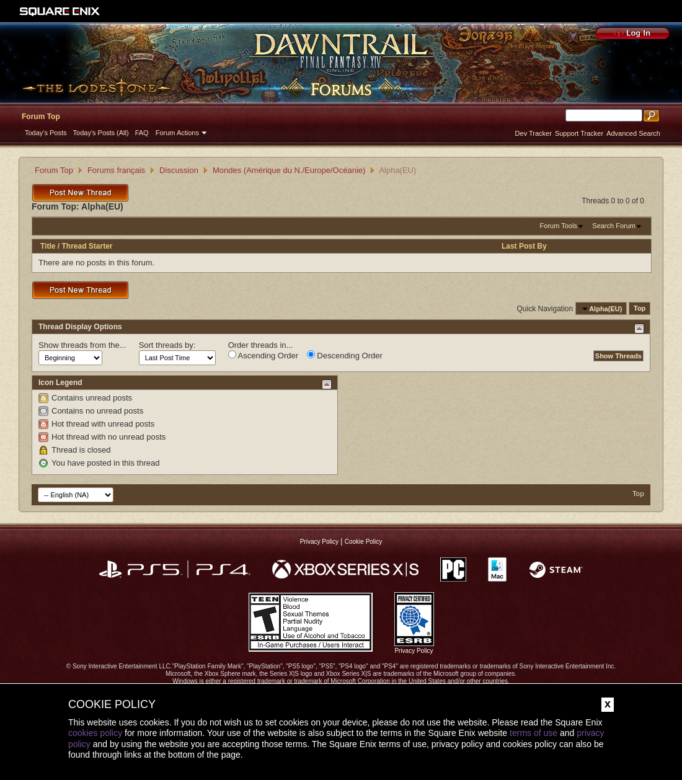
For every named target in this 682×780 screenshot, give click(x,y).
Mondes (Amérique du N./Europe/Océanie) (289, 170)
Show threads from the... (82, 345)
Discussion (178, 170)
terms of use (533, 733)
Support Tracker (579, 133)
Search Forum (614, 225)
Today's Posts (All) (101, 132)
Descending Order (345, 355)
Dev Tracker (533, 133)
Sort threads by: (167, 345)
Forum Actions (177, 132)
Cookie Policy (364, 541)
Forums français (116, 170)
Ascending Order (263, 355)
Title (47, 246)
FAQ (142, 132)
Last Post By (524, 246)
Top (639, 308)
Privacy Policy (319, 541)
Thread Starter (86, 246)
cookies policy (95, 733)
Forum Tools (558, 225)
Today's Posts (46, 132)
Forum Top (41, 116)
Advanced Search (633, 133)
